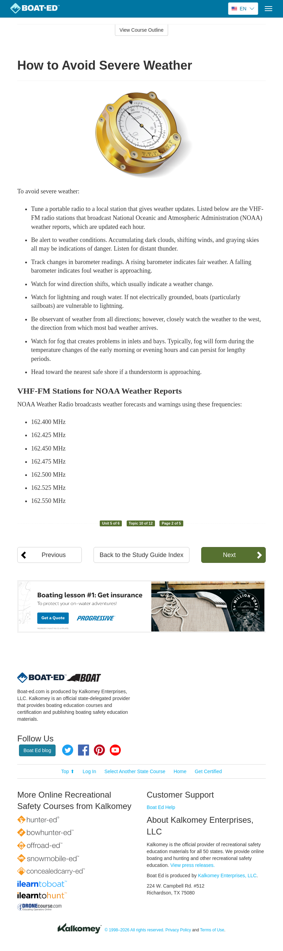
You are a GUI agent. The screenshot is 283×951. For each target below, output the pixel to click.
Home (180, 771)
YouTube (115, 750)
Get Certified (208, 771)
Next (229, 555)
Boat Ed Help (161, 807)
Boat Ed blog (37, 750)
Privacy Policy (178, 930)
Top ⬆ (67, 771)
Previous (54, 555)
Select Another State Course (134, 771)
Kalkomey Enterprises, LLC (227, 875)
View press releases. (192, 865)
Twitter (67, 750)
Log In (89, 771)
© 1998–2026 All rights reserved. (134, 930)
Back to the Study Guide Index (141, 555)
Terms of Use (212, 930)
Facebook (83, 750)
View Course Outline (141, 30)
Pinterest (99, 750)
